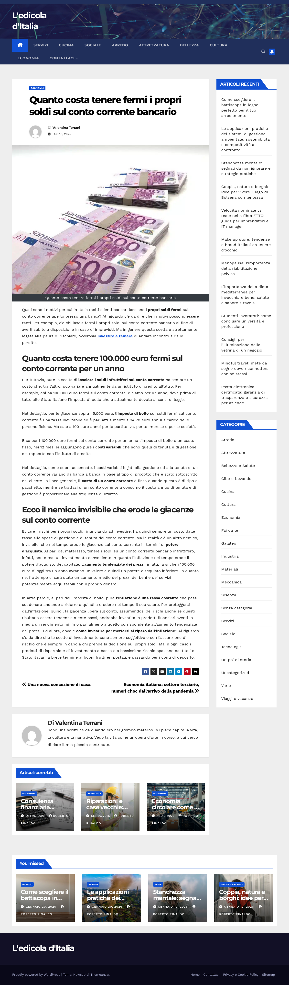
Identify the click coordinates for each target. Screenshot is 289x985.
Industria (230, 556)
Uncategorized (235, 672)
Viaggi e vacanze (237, 698)
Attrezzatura (154, 45)
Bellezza (189, 45)
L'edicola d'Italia (43, 948)
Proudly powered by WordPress (36, 974)
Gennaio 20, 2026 (41, 906)
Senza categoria (236, 608)
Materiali (229, 569)
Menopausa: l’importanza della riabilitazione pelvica (245, 268)
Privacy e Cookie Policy (240, 974)
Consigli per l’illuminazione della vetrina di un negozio (241, 345)
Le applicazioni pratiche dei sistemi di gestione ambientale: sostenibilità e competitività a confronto (245, 139)
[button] (263, 51)
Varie (226, 685)
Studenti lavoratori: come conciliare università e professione (246, 321)
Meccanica (231, 582)
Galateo (228, 543)
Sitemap (268, 974)
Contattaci (63, 58)
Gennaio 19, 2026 (173, 906)
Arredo (120, 45)
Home (195, 974)
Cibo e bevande (236, 478)
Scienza (228, 595)
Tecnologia (231, 646)
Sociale (93, 45)
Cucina (66, 45)
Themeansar (100, 974)
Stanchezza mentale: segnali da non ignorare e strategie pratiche (246, 168)
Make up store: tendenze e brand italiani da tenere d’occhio (246, 244)
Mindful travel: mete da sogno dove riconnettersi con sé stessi (245, 368)
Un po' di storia (236, 659)
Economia (28, 58)
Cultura (219, 45)
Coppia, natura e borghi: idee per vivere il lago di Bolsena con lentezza (244, 192)
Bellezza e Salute (238, 465)
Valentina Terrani (66, 127)
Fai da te (229, 530)
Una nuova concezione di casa (56, 684)
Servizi (40, 45)
